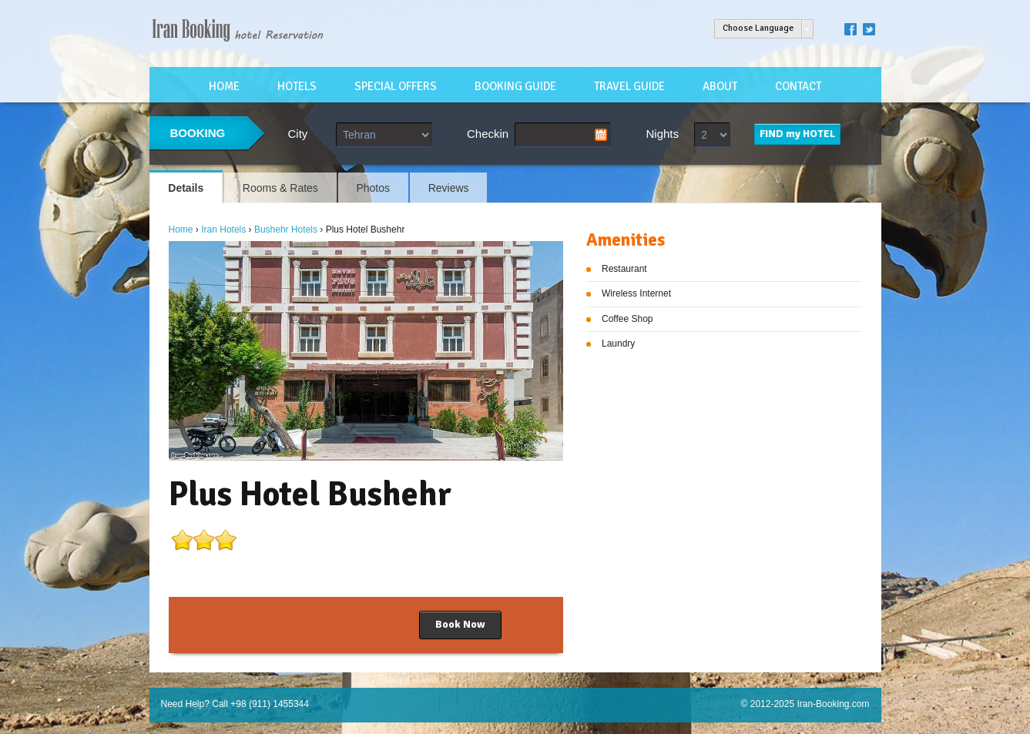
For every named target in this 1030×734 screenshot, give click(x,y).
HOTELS (297, 86)
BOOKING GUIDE (515, 86)
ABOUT (720, 86)
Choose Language (758, 28)
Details (185, 188)
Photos (373, 188)
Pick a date (601, 135)
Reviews (448, 188)
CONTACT (798, 86)
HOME (224, 86)
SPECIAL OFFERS (395, 86)
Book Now (460, 624)
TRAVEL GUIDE (629, 86)
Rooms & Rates (280, 188)
